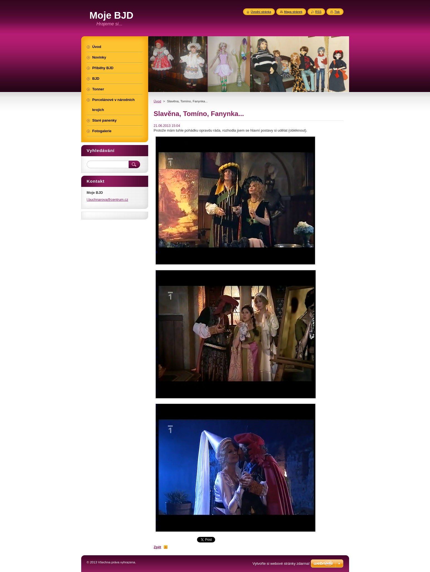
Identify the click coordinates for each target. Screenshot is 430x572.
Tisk (337, 11)
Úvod (157, 101)
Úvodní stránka (261, 11)
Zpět (157, 547)
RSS (318, 11)
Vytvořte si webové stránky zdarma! (281, 563)
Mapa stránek (293, 11)
